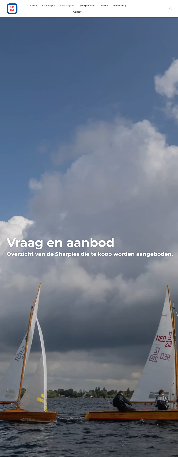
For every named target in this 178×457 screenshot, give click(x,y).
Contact (77, 11)
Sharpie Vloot (88, 5)
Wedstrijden (67, 5)
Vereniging (119, 5)
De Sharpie (48, 5)
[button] (170, 8)
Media (104, 5)
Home (33, 5)
